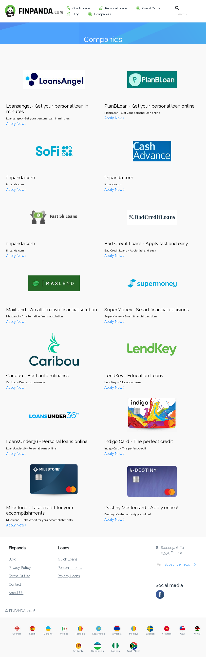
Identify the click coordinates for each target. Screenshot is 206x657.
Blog (76, 14)
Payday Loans (69, 576)
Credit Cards (151, 8)
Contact (15, 584)
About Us (16, 593)
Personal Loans (116, 8)
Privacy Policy (20, 568)
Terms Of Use (19, 576)
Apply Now (16, 124)
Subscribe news (180, 564)
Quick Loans (82, 8)
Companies (103, 14)
